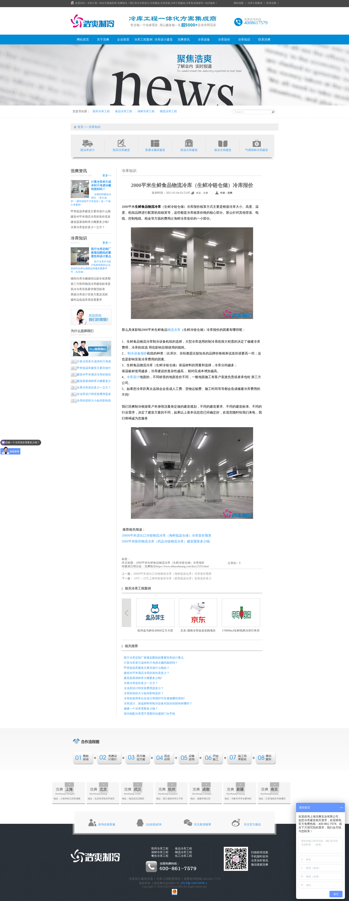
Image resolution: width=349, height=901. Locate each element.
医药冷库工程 (101, 111)
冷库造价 (224, 39)
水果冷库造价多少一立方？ (88, 227)
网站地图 (239, 3)
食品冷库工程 (123, 111)
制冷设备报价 (137, 353)
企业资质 (123, 39)
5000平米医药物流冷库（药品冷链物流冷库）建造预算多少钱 (166, 541)
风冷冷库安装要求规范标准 (88, 289)
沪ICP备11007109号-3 (193, 883)
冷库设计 (133, 377)
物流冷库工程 (168, 111)
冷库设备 (204, 39)
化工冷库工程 (183, 855)
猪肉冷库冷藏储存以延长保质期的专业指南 (91, 279)
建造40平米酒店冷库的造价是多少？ (91, 217)
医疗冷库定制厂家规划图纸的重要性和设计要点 (101, 253)
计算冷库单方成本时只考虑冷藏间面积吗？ (101, 185)
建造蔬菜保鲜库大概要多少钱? (90, 221)
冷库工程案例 (255, 3)
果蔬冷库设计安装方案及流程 (89, 294)
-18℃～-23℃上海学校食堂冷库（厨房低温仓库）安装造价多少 (172, 578)
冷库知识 (244, 39)
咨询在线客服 (106, 824)
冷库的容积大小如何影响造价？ (91, 401)
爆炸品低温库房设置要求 (86, 299)
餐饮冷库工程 (159, 855)
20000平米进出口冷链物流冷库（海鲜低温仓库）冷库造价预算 (172, 573)
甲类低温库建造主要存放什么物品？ (91, 211)
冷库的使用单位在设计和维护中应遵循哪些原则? (154, 698)
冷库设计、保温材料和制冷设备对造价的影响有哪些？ (158, 703)
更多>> (106, 175)
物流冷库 (173, 329)
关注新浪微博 (202, 824)
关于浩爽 (103, 39)
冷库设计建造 (163, 39)
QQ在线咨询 (153, 824)
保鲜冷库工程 (146, 111)
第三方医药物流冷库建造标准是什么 (91, 284)
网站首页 (83, 39)
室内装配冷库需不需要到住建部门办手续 (149, 713)
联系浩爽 (271, 3)
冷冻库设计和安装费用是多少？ (91, 394)
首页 (80, 127)
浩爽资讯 (184, 39)
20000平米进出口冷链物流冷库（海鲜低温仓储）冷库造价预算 (166, 535)
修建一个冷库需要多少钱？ (141, 708)
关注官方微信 (252, 824)
